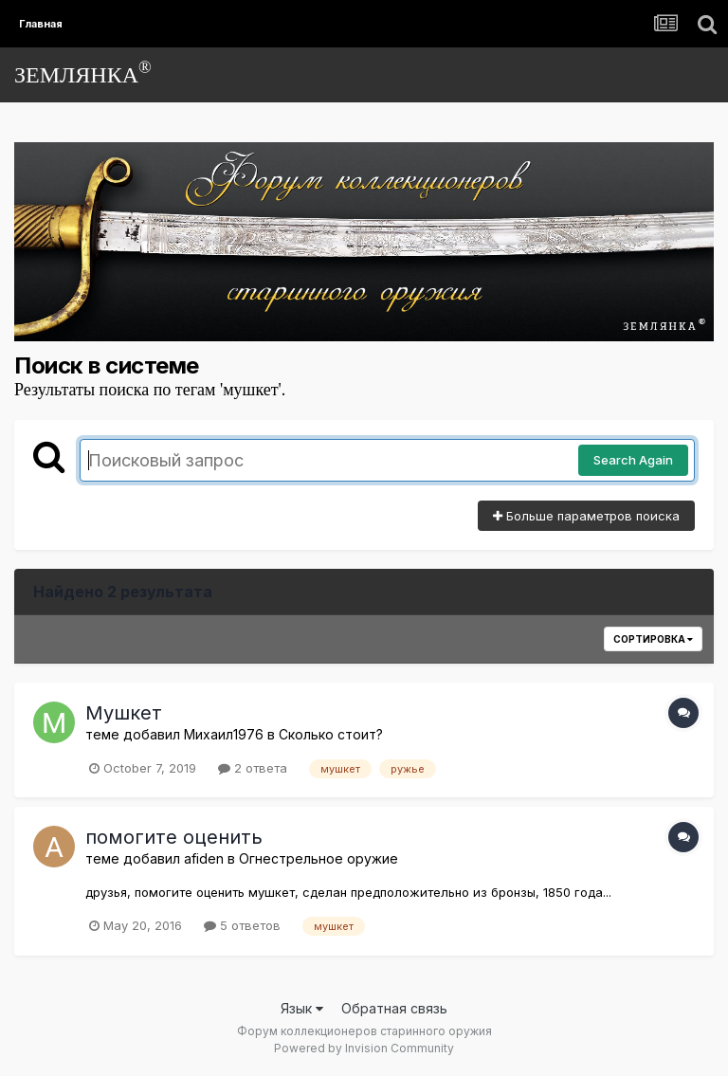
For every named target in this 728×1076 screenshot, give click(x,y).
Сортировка (653, 639)
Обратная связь (394, 1008)
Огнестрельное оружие (318, 858)
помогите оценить (174, 837)
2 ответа (252, 767)
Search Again (633, 459)
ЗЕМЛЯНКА (83, 72)
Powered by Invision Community (364, 1048)
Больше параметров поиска (586, 515)
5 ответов (242, 925)
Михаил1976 (224, 734)
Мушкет (123, 713)
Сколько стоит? (331, 734)
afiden (204, 858)
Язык (302, 1008)
